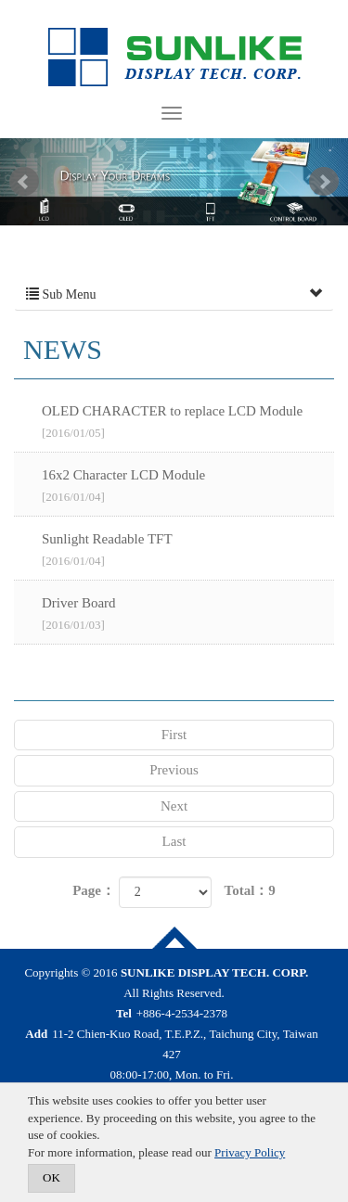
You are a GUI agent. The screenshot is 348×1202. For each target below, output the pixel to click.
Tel (124, 1013)
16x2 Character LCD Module (188, 486)
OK (51, 1177)
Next (324, 182)
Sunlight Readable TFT (188, 550)
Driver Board (188, 614)
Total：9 (250, 890)
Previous (174, 769)
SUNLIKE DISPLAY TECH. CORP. (174, 57)
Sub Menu (174, 295)
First (174, 734)
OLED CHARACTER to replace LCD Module (188, 422)
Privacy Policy (249, 1152)
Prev (24, 182)
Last (174, 841)
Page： (93, 890)
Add (36, 1034)
